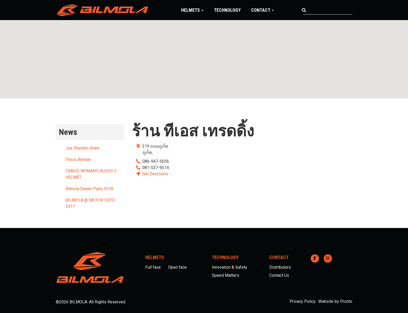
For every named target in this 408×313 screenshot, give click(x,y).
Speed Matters (225, 275)
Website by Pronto (335, 301)
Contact (262, 10)
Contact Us (279, 275)
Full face (153, 267)
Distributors (280, 267)
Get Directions (155, 173)
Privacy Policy (303, 301)
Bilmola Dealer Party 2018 (89, 188)
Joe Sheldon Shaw (82, 148)
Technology (227, 10)
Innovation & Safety (229, 267)
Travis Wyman (78, 159)
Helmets (192, 10)
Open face (177, 267)
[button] (204, 54)
